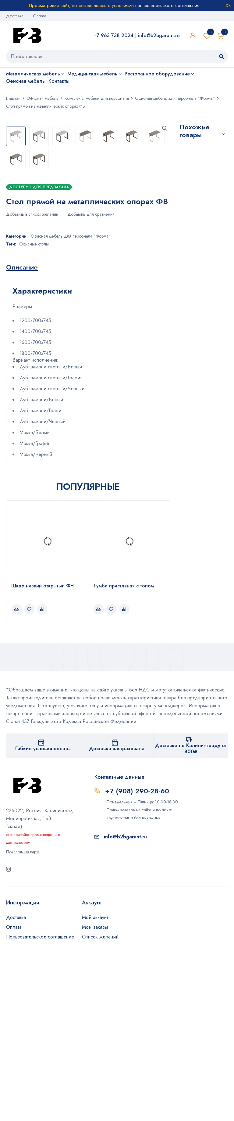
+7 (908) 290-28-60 (137, 955)
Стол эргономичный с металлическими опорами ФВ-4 (202, 207)
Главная (13, 98)
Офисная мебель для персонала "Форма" (175, 98)
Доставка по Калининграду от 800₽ (191, 912)
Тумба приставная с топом (123, 749)
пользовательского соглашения (167, 5)
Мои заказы (95, 1091)
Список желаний (207, 36)
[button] (164, 128)
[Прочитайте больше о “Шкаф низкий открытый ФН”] (16, 773)
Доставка (14, 16)
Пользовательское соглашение (40, 1100)
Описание (22, 431)
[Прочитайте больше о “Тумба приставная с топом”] (98, 773)
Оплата (39, 16)
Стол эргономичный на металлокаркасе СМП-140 (203, 295)
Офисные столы (34, 408)
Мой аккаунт (95, 1081)
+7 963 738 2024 (113, 35)
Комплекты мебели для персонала (97, 98)
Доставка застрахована (116, 912)
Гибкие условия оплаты (43, 912)
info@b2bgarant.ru (159, 35)
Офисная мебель (42, 98)
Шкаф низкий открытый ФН (42, 749)
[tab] (22, 431)
